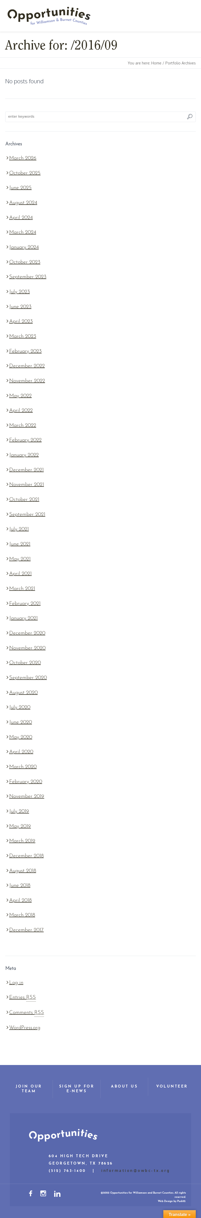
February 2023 (25, 351)
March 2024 (22, 232)
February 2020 (25, 781)
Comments (26, 1012)
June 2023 (20, 306)
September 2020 (28, 677)
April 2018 (20, 900)
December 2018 (26, 856)
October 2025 (25, 173)
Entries (22, 997)
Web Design (165, 1201)
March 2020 (23, 766)
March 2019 (22, 841)
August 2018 (22, 870)
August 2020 (23, 692)
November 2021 (26, 484)
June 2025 (20, 187)
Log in (16, 982)
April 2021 (20, 573)
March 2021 (22, 588)
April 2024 (21, 217)
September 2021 (27, 514)
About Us (124, 1087)
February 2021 (25, 603)
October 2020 (25, 662)
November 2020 (27, 648)
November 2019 (26, 796)
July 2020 (19, 707)
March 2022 (22, 425)
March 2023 (22, 336)
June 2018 (19, 885)
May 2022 (20, 395)
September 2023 (27, 277)
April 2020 (21, 752)
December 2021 (26, 470)
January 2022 (24, 455)
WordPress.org (24, 1027)
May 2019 (20, 826)
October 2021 (24, 499)
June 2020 (20, 722)
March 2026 (22, 158)
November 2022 (27, 381)
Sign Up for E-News (76, 1089)
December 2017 (26, 930)
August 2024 (23, 202)
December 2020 (27, 633)
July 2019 (19, 811)
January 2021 (23, 618)
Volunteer (172, 1087)
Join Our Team (29, 1089)
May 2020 (20, 737)
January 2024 (24, 247)
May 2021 (20, 559)
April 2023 (21, 321)
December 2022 (27, 366)
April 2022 (21, 410)
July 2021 (19, 529)
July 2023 (19, 291)
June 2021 (19, 544)
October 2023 (24, 262)
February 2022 (25, 440)
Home (156, 63)
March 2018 (22, 915)
